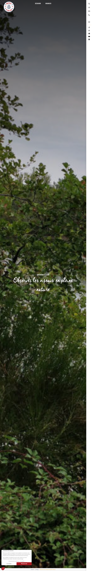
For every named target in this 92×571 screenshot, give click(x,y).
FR (89, 18)
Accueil (32, 569)
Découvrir (38, 3)
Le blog (36, 569)
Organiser (48, 3)
